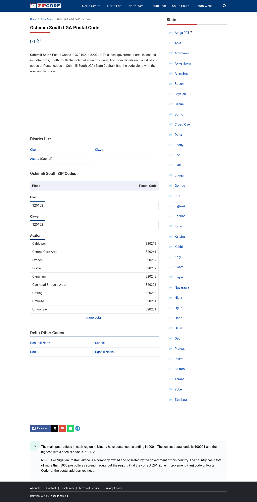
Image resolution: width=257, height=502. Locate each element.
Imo (177, 196)
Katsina (180, 236)
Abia (178, 43)
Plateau (180, 349)
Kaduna (180, 216)
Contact (51, 488)
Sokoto (180, 369)
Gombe (180, 186)
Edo (177, 155)
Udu (33, 352)
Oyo (177, 338)
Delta (178, 135)
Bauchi (180, 84)
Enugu (179, 175)
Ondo (178, 318)
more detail (94, 317)
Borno (179, 114)
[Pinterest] (62, 428)
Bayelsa (180, 94)
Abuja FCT (182, 33)
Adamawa (182, 53)
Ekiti (178, 165)
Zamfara (181, 400)
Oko (33, 150)
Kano (178, 226)
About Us (36, 488)
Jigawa (180, 206)
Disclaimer (67, 488)
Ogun (178, 308)
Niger (178, 298)
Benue (179, 104)
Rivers (179, 359)
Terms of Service (89, 488)
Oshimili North (40, 343)
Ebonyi (179, 145)
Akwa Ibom (183, 63)
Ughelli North (104, 352)
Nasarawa (182, 287)
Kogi (178, 257)
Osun (178, 328)
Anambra (181, 73)
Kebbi (179, 247)
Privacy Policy (113, 488)
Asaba (34, 159)
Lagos (179, 277)
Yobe (178, 389)
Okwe (99, 150)
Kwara (179, 267)
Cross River (183, 124)
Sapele (100, 343)
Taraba (180, 379)
